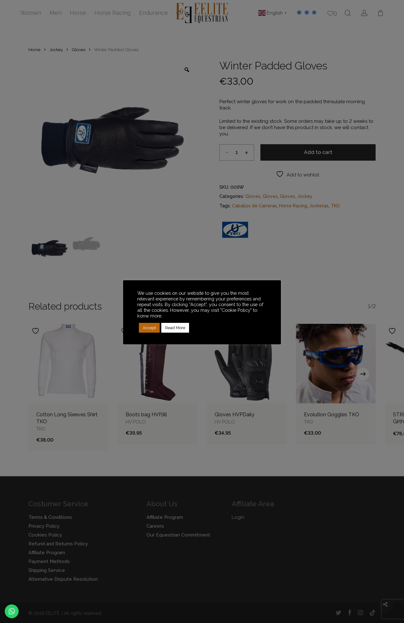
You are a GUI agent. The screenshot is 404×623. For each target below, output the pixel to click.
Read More (175, 327)
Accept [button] (149, 327)
